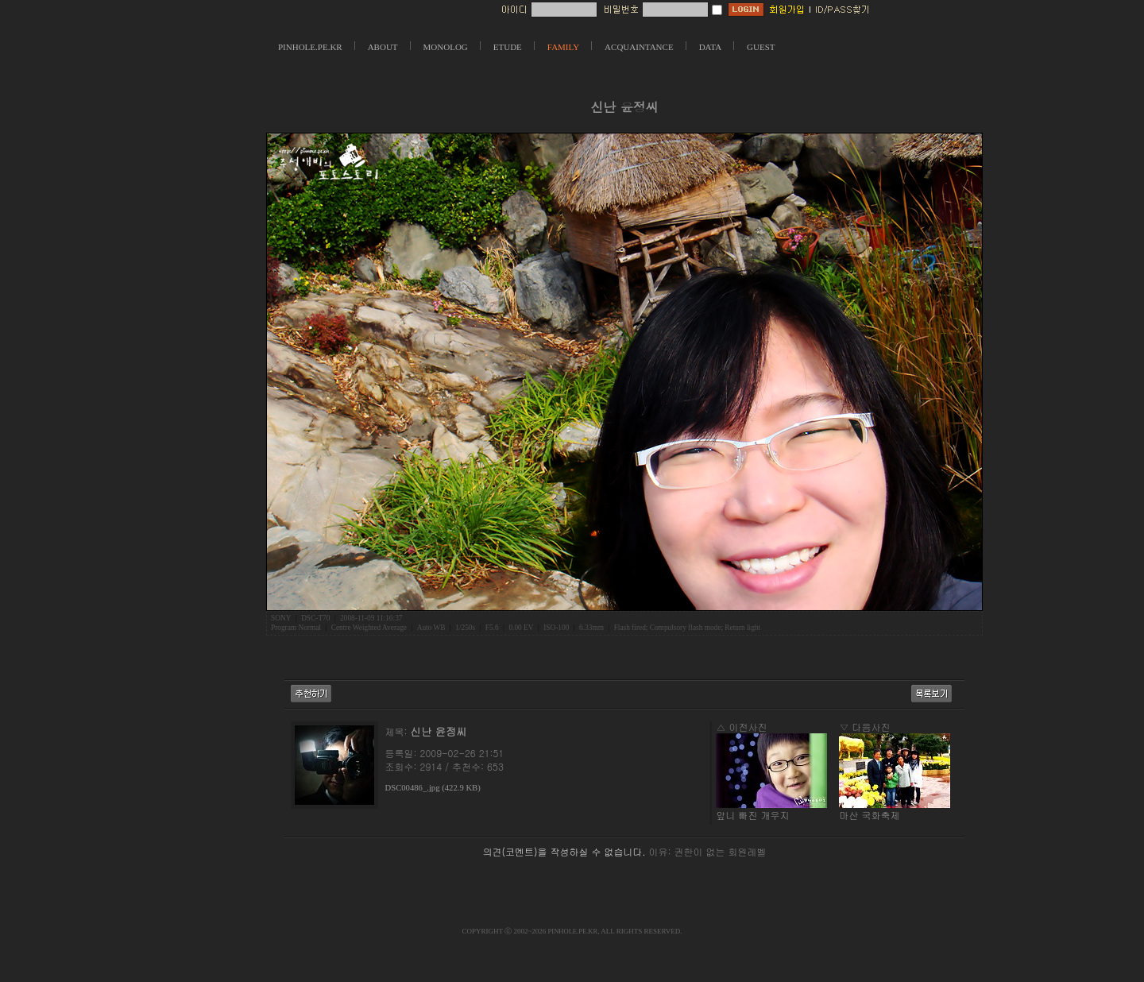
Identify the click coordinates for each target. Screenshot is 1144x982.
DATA (710, 47)
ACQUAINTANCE (639, 47)
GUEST (761, 47)
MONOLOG (445, 47)
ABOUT (383, 47)
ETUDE (507, 47)
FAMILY (563, 47)
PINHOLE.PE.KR (310, 47)
